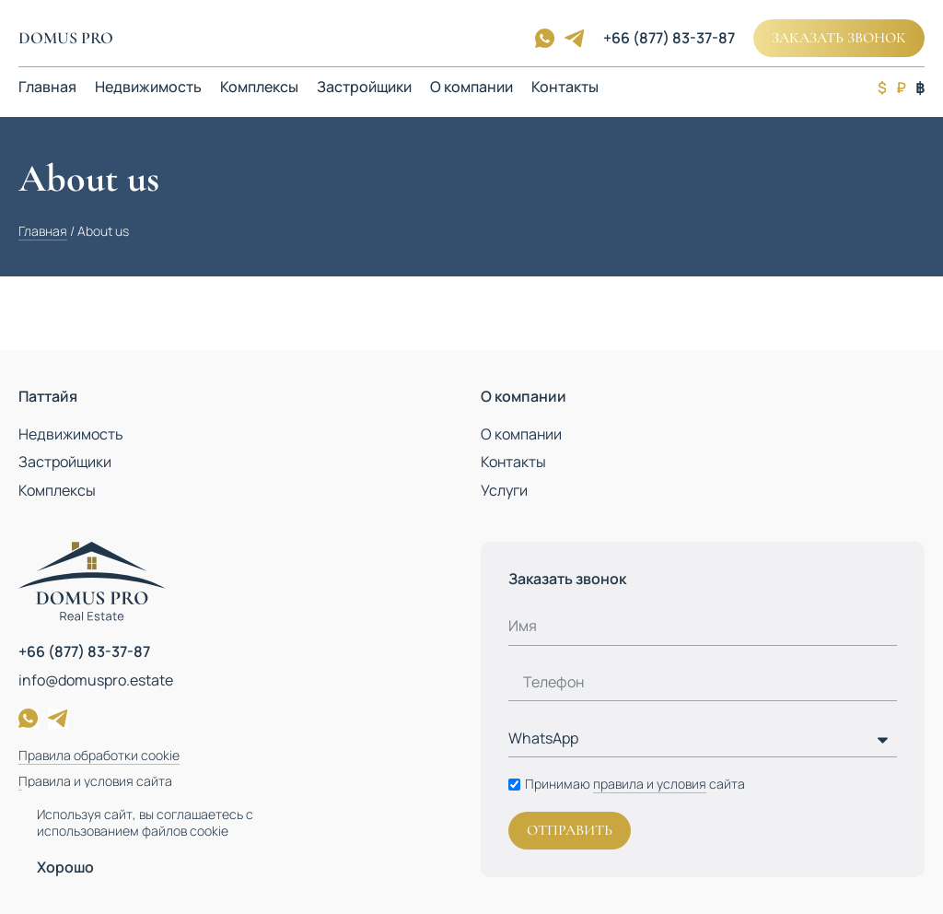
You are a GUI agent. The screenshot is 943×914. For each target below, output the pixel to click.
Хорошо (65, 867)
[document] (471, 457)
